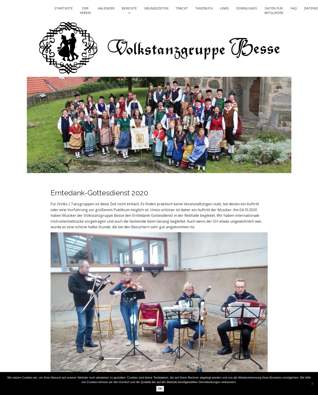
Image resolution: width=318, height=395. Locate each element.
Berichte (129, 10)
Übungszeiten (156, 8)
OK (160, 388)
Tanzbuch (204, 8)
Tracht (182, 8)
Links (224, 8)
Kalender (106, 8)
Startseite (63, 8)
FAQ (293, 8)
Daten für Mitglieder (273, 10)
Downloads (246, 8)
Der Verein (85, 10)
